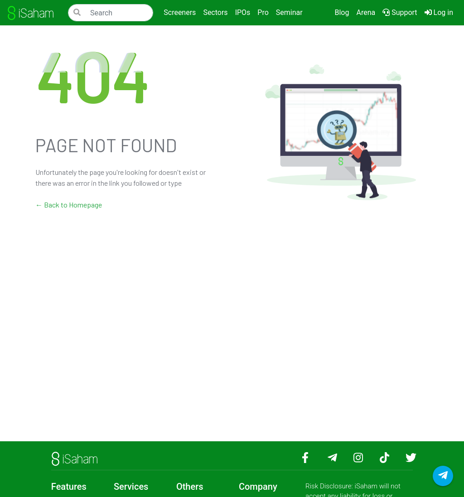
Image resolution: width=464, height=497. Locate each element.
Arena (365, 12)
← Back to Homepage (68, 204)
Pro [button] (262, 12)
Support (399, 12)
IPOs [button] (243, 12)
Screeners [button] (180, 12)
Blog (341, 12)
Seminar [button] (289, 12)
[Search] (110, 12)
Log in (441, 12)
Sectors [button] (215, 12)
